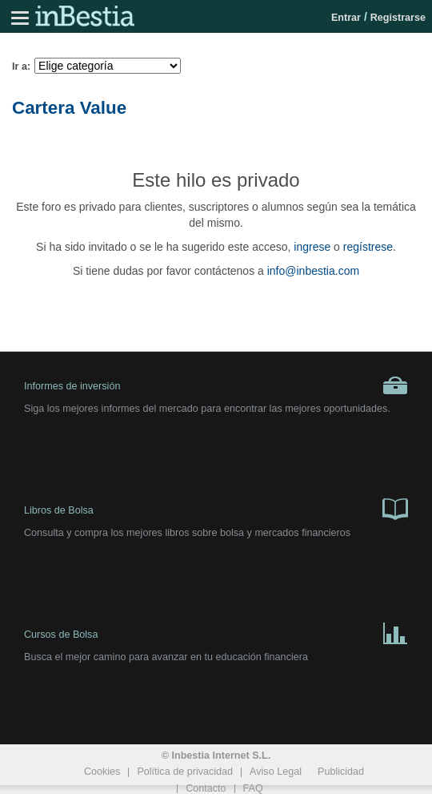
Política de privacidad (185, 771)
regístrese (368, 246)
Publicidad (341, 771)
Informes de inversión (216, 385)
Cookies (102, 771)
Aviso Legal (276, 771)
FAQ (253, 788)
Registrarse (398, 17)
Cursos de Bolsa (216, 632)
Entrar (346, 17)
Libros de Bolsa (216, 508)
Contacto (206, 788)
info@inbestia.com (313, 270)
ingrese (312, 246)
